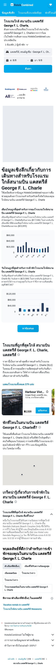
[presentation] (18, 354)
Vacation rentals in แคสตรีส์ (16, 605)
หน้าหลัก (11, 659)
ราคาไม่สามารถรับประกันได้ (20, 626)
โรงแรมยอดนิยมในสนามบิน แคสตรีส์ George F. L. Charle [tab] (26, 588)
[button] (5, 4)
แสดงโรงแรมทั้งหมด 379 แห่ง (18, 384)
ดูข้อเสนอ (42, 410)
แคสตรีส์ (38, 659)
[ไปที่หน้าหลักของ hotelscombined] (21, 4)
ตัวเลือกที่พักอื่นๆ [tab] (12, 566)
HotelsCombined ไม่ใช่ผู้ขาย (29, 635)
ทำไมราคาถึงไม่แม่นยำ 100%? (29, 645)
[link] (28, 328)
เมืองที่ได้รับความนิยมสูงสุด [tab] (36, 566)
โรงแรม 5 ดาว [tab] (11, 580)
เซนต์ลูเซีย (22, 659)
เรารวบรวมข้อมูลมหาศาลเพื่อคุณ (29, 640)
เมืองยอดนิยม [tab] (11, 573)
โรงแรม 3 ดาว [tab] (28, 573)
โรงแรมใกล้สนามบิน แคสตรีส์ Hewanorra (22, 609)
